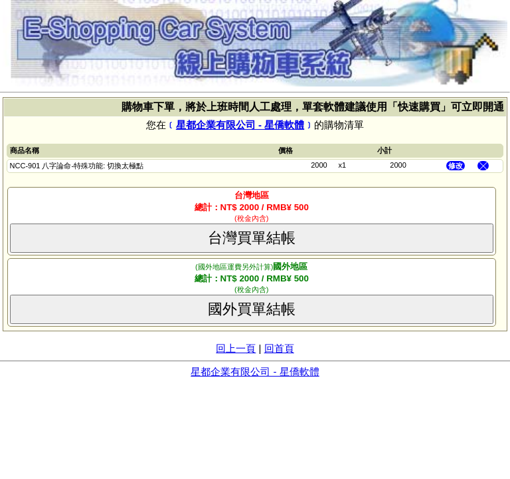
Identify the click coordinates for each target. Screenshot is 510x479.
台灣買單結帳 (252, 238)
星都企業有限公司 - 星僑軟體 (240, 124)
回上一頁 (236, 348)
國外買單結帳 (252, 309)
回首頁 (279, 348)
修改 (455, 166)
